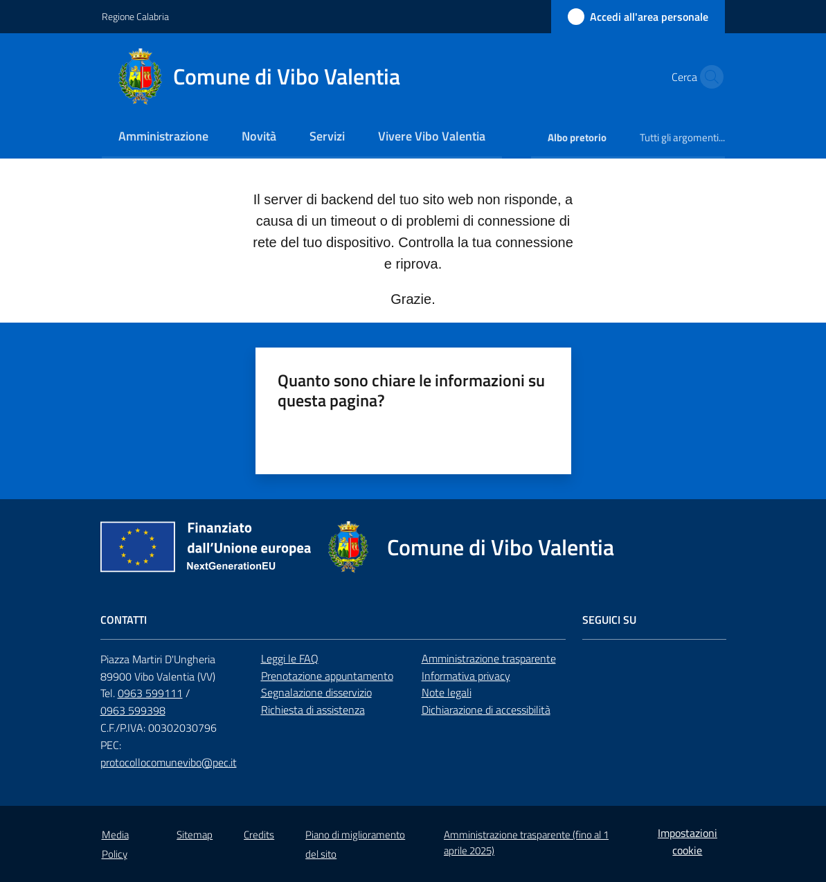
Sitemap (195, 835)
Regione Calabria (135, 16)
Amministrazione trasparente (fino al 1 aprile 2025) (526, 842)
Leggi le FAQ (289, 658)
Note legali (447, 692)
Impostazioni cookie (687, 841)
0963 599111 (150, 693)
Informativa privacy (466, 675)
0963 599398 (132, 710)
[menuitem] (163, 137)
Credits (259, 835)
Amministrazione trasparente (489, 658)
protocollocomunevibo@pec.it (168, 762)
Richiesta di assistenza (313, 709)
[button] (708, 76)
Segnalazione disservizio (316, 692)
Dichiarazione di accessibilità (486, 709)
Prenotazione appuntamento (327, 675)
